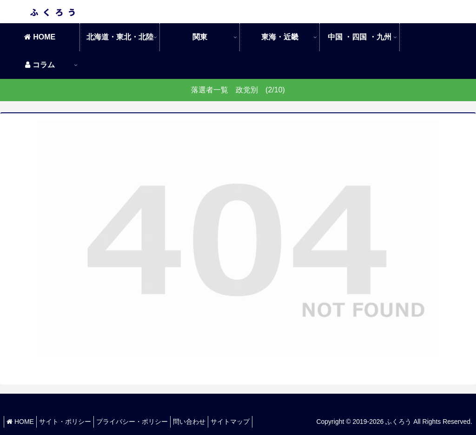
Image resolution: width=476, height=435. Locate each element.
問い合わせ (205, 421)
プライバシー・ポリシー (143, 421)
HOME (22, 421)
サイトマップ (251, 421)
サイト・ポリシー (72, 421)
